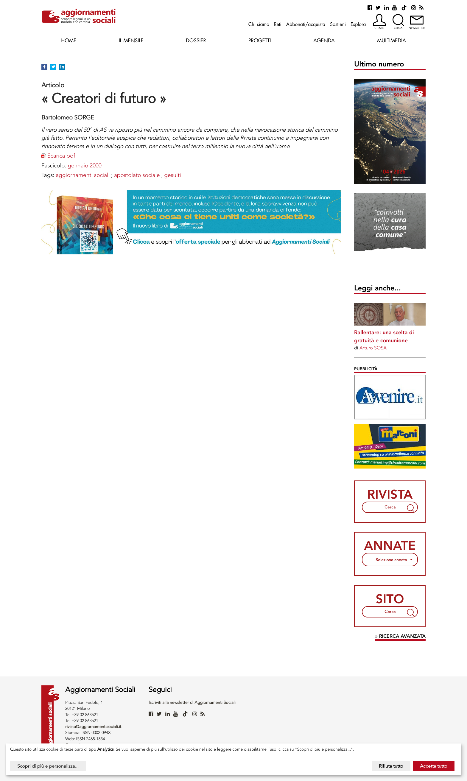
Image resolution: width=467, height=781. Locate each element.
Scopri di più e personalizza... (48, 766)
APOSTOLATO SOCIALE (137, 175)
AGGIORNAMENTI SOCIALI (83, 175)
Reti (277, 24)
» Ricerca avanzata (400, 636)
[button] (379, 22)
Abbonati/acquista (305, 24)
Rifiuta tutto (391, 766)
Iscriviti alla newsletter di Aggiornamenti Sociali (192, 702)
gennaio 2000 (84, 165)
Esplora (358, 24)
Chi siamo (258, 24)
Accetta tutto (433, 766)
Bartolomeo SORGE (67, 117)
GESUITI (172, 175)
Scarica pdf (61, 155)
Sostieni (338, 24)
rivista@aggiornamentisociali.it (93, 726)
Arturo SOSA (373, 348)
